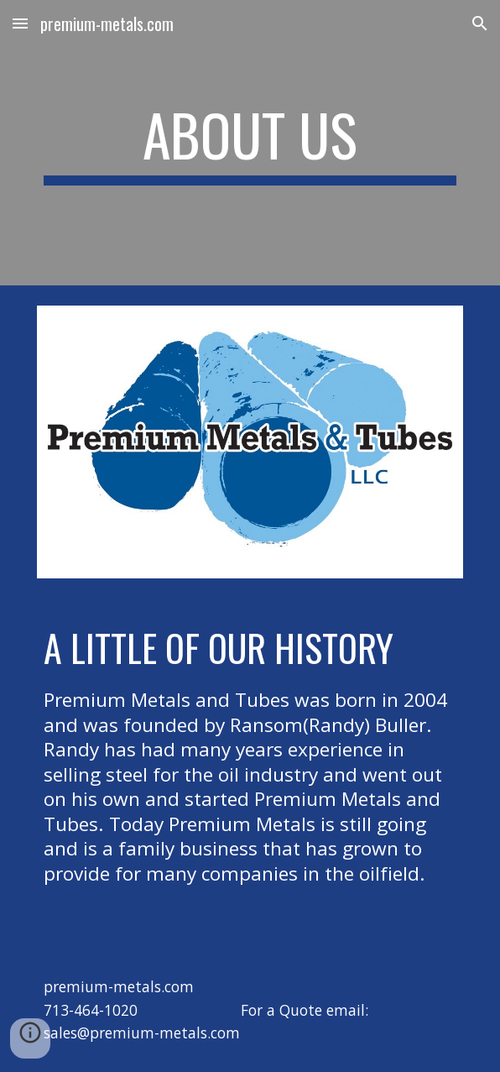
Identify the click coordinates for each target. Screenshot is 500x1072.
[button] (20, 23)
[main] (249, 142)
